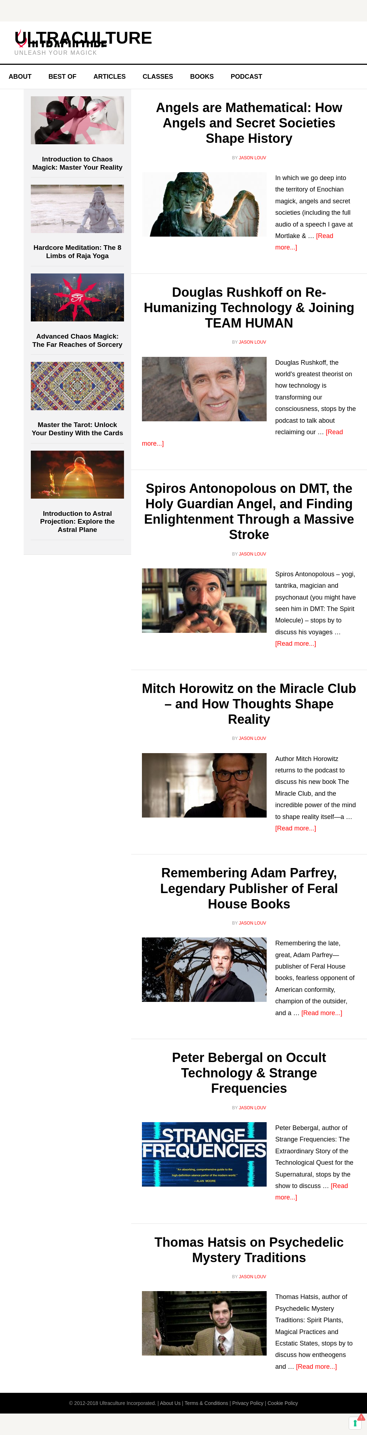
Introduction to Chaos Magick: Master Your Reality (77, 163)
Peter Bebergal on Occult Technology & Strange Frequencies (249, 1073)
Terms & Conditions (206, 1403)
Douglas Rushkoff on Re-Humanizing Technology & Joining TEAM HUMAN (249, 307)
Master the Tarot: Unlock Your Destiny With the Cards (77, 429)
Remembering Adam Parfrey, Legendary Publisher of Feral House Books (249, 888)
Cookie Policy (282, 1403)
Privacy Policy (247, 1403)
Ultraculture (83, 37)
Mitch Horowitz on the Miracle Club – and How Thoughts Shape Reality (249, 704)
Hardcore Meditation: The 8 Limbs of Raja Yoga (77, 252)
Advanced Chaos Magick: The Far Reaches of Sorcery (77, 340)
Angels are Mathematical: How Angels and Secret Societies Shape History (249, 123)
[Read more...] (295, 643)
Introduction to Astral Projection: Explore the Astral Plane (77, 522)
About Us (170, 1403)
